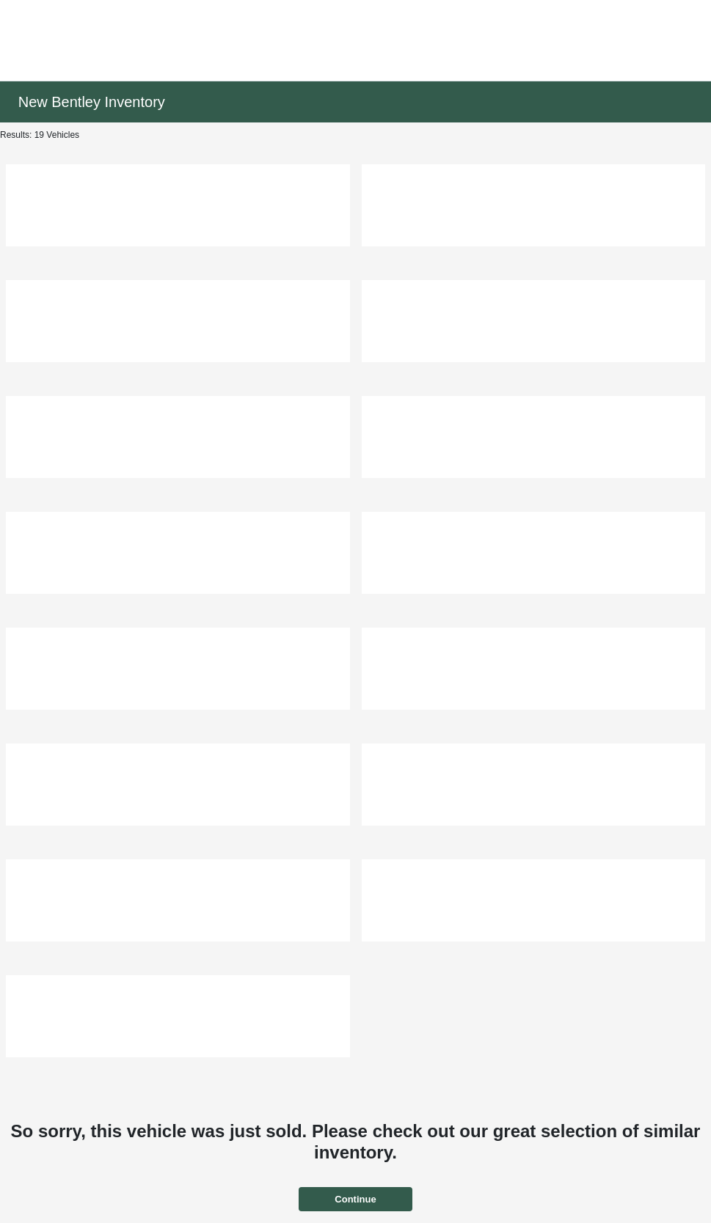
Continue (355, 1199)
